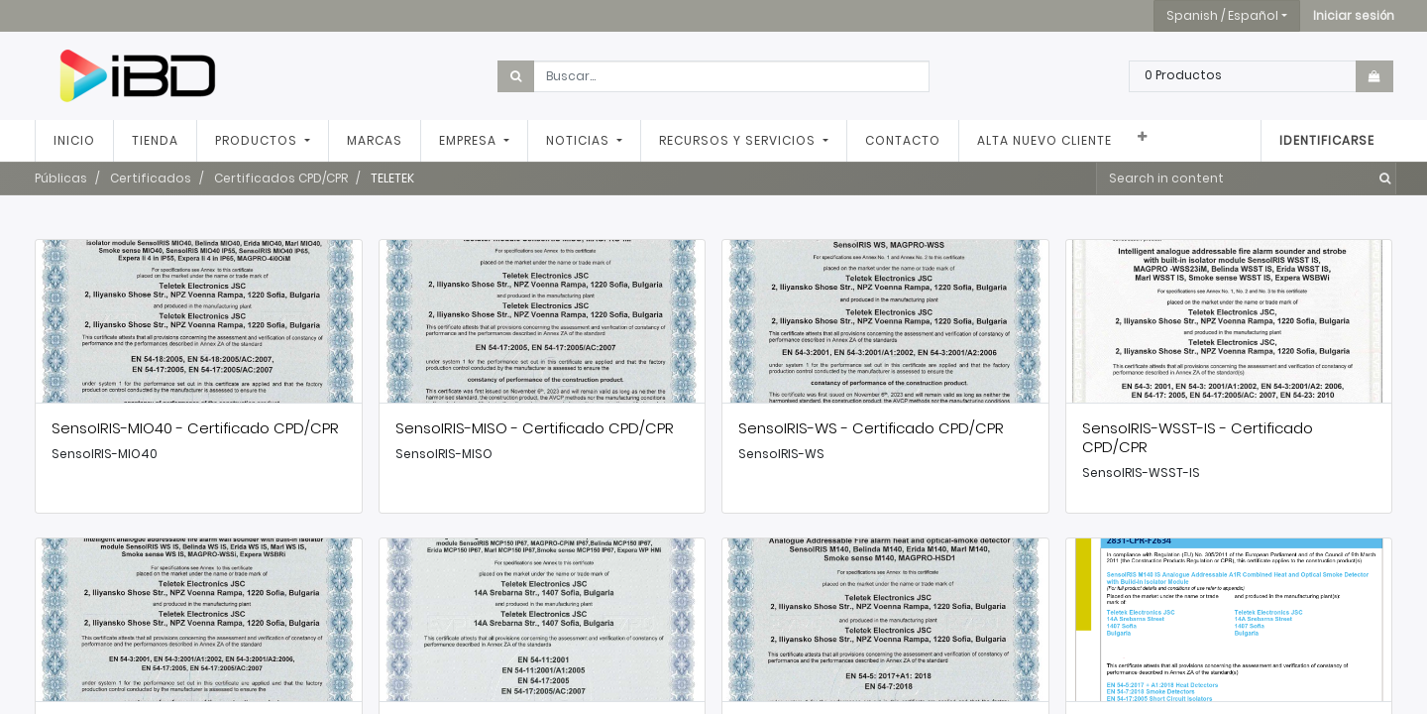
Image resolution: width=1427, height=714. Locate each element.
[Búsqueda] (1381, 178)
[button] (1353, 16)
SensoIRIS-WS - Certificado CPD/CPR (871, 427)
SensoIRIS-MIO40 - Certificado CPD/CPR (195, 427)
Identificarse (1326, 140)
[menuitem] (74, 141)
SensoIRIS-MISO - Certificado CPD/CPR (534, 427)
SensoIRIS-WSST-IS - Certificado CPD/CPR (1197, 437)
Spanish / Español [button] (1222, 15)
